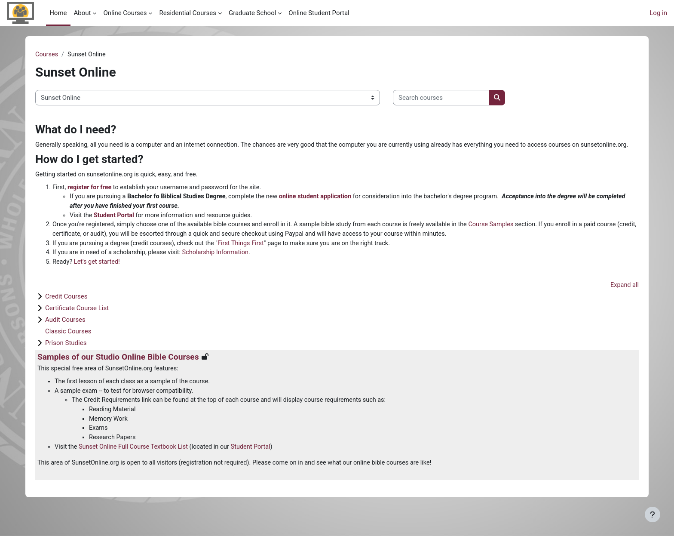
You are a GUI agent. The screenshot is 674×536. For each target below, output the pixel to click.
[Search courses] (441, 98)
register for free (90, 198)
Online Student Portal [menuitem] (318, 13)
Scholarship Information (221, 266)
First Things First (248, 256)
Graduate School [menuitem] (252, 13)
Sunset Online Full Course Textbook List (136, 464)
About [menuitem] (82, 13)
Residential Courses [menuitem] (187, 13)
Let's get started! (99, 276)
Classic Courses (68, 346)
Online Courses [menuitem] (125, 13)
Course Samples (507, 237)
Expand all (624, 299)
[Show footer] (652, 514)
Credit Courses (66, 311)
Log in (658, 13)
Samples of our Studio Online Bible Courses (118, 371)
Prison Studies (65, 357)
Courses (47, 55)
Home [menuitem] (58, 13)
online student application (324, 208)
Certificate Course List (77, 323)
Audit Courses (65, 334)
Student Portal (115, 227)
